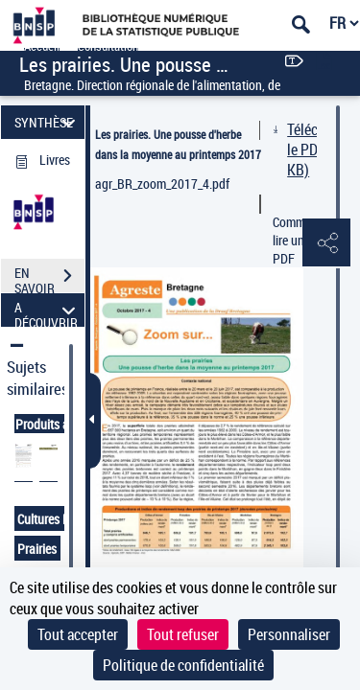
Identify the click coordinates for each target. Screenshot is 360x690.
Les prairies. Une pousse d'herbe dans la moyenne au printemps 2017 (178, 144)
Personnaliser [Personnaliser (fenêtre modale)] (289, 634)
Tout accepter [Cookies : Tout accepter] (77, 634)
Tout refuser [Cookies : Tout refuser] (183, 634)
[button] (326, 243)
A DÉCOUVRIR (47, 310)
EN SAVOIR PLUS (49, 278)
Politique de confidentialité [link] (183, 665)
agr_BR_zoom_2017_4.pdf (162, 183)
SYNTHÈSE (47, 122)
